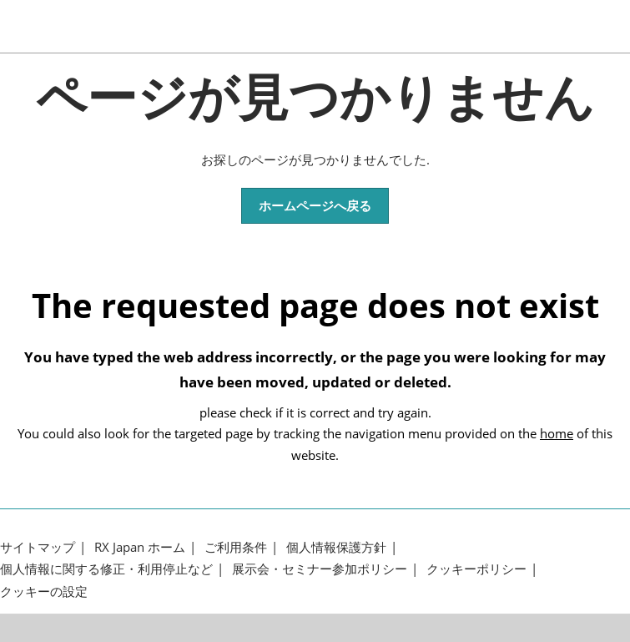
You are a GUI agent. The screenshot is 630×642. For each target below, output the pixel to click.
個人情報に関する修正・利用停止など (106, 569)
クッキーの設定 (44, 591)
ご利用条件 (235, 547)
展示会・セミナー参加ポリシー (319, 569)
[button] (315, 206)
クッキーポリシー (476, 569)
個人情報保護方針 (336, 547)
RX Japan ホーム (139, 547)
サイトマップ (37, 547)
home (556, 433)
